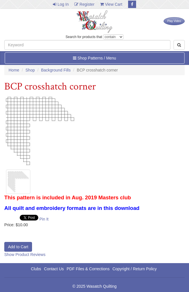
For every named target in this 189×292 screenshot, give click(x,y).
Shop (30, 70)
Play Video (174, 21)
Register (84, 4)
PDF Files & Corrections (88, 269)
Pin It (44, 219)
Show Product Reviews (24, 254)
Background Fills (56, 70)
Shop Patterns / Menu (94, 58)
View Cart (111, 4)
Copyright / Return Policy (134, 269)
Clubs (36, 269)
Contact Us (54, 269)
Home (14, 70)
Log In (61, 4)
